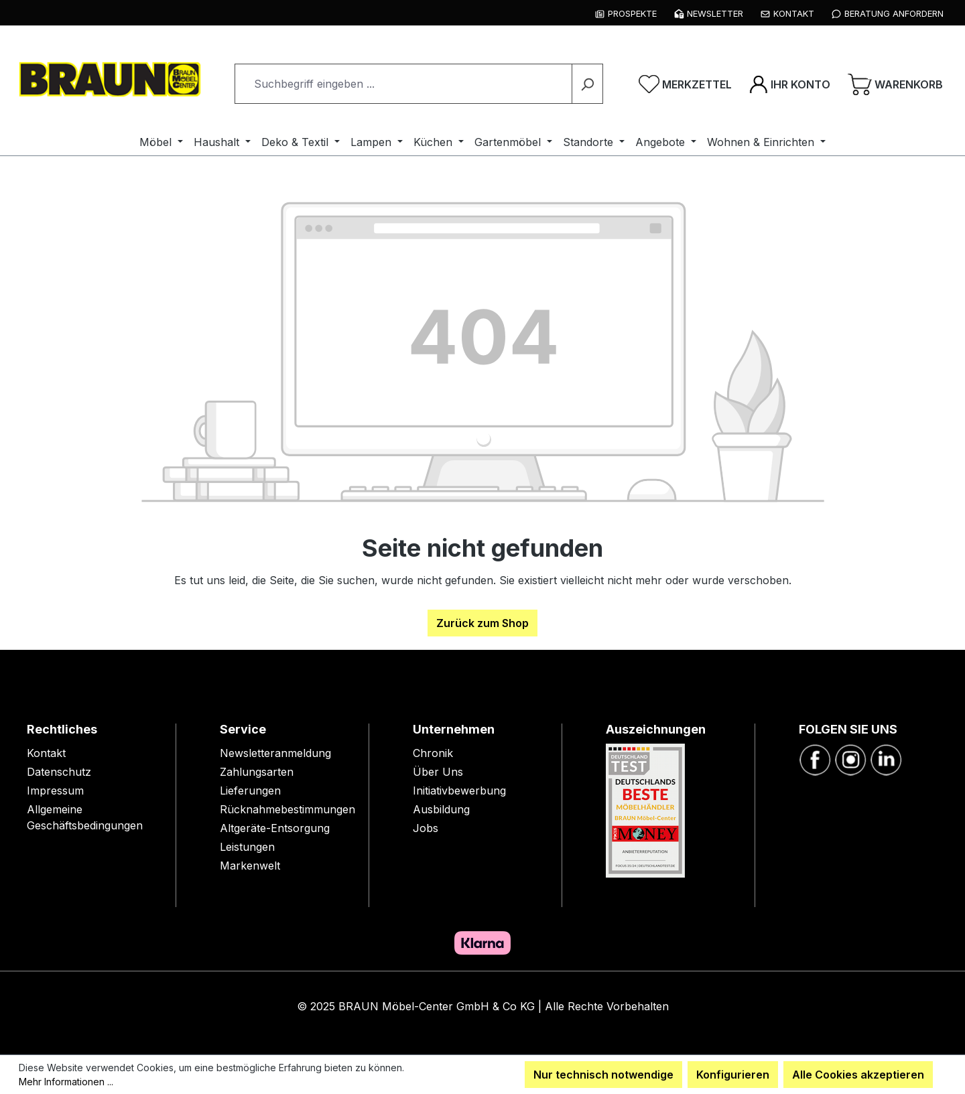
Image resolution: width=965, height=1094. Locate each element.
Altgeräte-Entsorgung (275, 828)
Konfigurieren (732, 1074)
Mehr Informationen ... (66, 1081)
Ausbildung (441, 809)
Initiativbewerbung (459, 790)
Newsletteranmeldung (275, 753)
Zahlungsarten (257, 771)
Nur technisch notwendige (603, 1074)
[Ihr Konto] (790, 84)
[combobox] (403, 84)
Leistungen (247, 846)
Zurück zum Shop (482, 623)
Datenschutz (59, 771)
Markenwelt (250, 865)
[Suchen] (587, 84)
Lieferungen (250, 790)
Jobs (425, 828)
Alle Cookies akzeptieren (858, 1074)
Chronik (433, 753)
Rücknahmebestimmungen (287, 809)
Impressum (55, 790)
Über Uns (438, 771)
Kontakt (46, 753)
